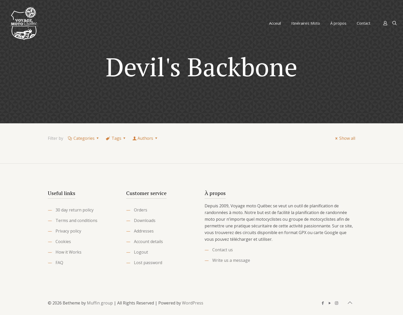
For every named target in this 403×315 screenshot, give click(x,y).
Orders (140, 210)
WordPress (192, 303)
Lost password (148, 262)
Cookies (63, 241)
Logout (141, 252)
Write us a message (231, 260)
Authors (145, 138)
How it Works (68, 252)
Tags (116, 138)
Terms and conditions (76, 220)
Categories (83, 138)
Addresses (144, 231)
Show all (344, 138)
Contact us (222, 250)
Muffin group (100, 303)
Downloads (144, 220)
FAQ (59, 262)
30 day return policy (75, 210)
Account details (148, 241)
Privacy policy (68, 231)
